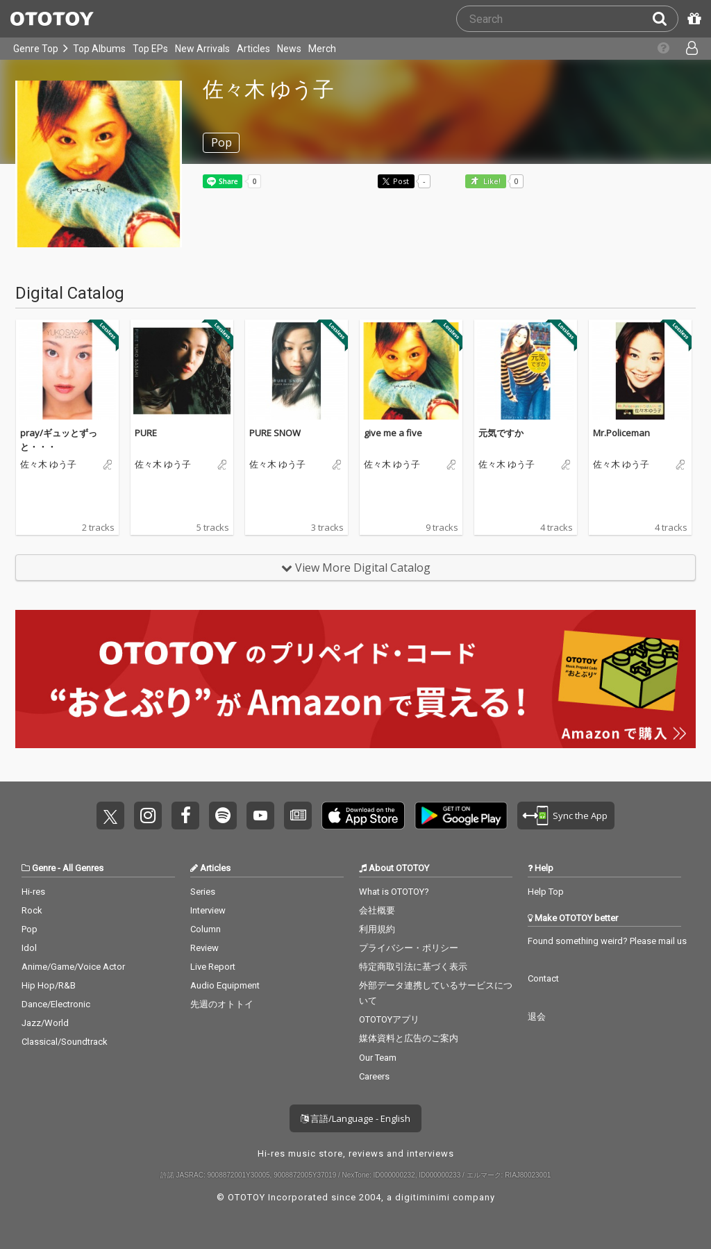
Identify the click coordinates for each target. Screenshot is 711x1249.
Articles (253, 48)
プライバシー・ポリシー (408, 948)
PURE (146, 433)
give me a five (393, 433)
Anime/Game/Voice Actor (73, 966)
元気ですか (501, 433)
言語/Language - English (355, 1118)
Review (204, 948)
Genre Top (35, 48)
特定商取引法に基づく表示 (413, 966)
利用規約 (377, 929)
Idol (29, 948)
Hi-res (33, 891)
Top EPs (150, 48)
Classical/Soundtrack (65, 1041)
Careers (374, 1076)
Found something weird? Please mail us (607, 941)
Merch (322, 48)
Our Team (377, 1057)
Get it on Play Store (461, 815)
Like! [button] (491, 181)
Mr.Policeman (621, 433)
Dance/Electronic (56, 1004)
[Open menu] (686, 49)
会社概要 (377, 910)
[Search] (665, 18)
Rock (32, 910)
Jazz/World (45, 1023)
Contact (543, 978)
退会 (537, 1016)
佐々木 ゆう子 (48, 464)
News (289, 48)
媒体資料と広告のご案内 (408, 1038)
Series (202, 891)
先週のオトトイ (221, 1004)
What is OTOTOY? (394, 891)
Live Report (212, 966)
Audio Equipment (225, 985)
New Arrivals (202, 48)
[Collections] (658, 49)
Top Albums (99, 48)
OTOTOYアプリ (389, 1019)
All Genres (82, 868)
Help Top (546, 891)
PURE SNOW (275, 433)
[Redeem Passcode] (692, 18)
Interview (208, 910)
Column (205, 929)
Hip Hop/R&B (49, 985)
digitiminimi (422, 1197)
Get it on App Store (363, 815)
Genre (44, 868)
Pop (29, 929)
